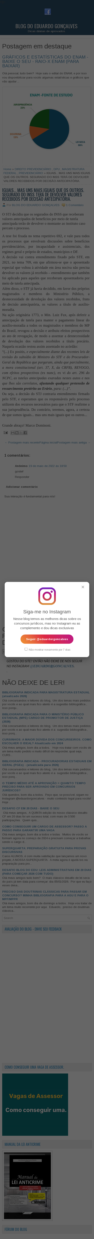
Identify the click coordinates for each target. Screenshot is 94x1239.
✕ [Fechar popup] (83, 587)
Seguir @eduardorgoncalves (47, 639)
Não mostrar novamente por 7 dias (47, 649)
